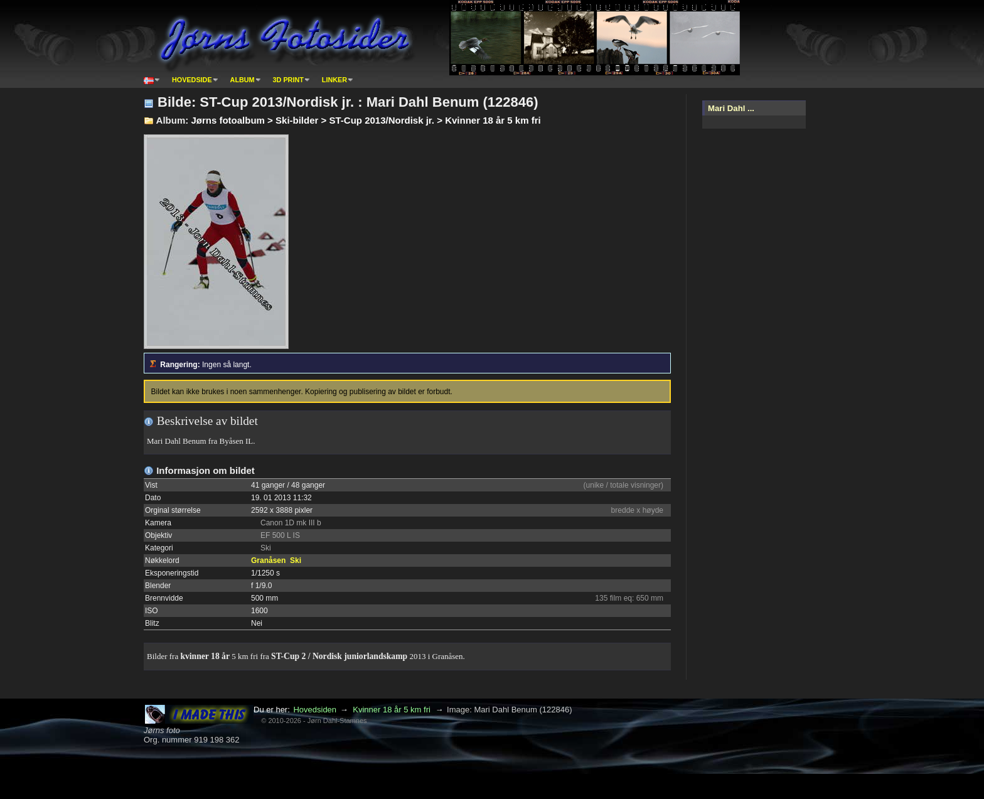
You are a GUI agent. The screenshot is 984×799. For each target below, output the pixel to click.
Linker (334, 79)
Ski (295, 560)
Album (242, 79)
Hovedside (192, 79)
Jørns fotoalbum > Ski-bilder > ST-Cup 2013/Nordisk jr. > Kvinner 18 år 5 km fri (365, 120)
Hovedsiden (314, 709)
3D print (288, 79)
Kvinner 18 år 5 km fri (391, 709)
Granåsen (268, 560)
